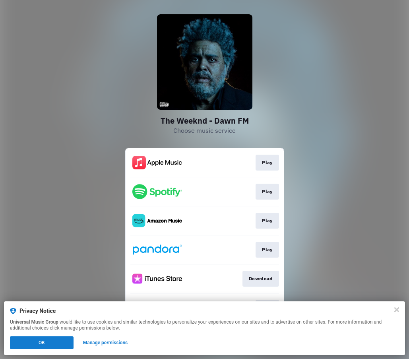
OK (42, 342)
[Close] (396, 309)
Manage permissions (105, 342)
